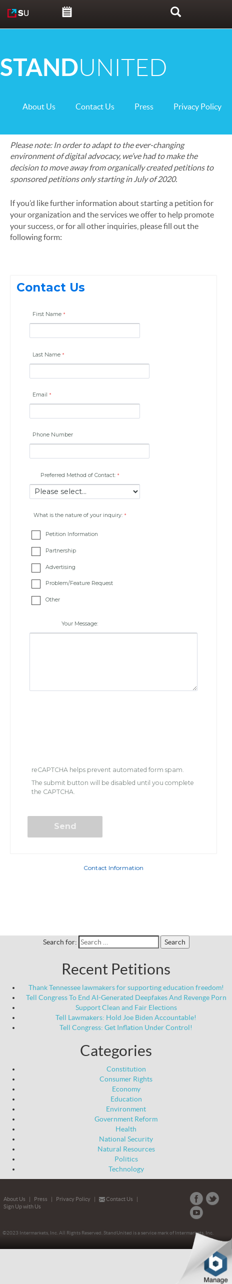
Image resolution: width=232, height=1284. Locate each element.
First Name (47, 314)
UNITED (83, 67)
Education (126, 1099)
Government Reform (126, 1119)
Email (40, 395)
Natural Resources (126, 1149)
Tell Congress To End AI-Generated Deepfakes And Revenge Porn (126, 998)
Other (53, 599)
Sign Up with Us (22, 1207)
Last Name (46, 355)
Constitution (126, 1069)
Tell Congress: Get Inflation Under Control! (126, 1028)
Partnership (61, 551)
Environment (126, 1109)
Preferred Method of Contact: (78, 475)
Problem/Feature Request (79, 583)
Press (144, 106)
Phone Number (52, 435)
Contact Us (95, 106)
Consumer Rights (126, 1079)
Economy (126, 1089)
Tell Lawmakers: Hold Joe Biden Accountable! (126, 1018)
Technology (126, 1169)
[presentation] (104, 730)
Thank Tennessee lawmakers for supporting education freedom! (126, 988)
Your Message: (80, 623)
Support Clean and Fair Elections (126, 1008)
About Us (39, 106)
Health (126, 1129)
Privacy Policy (198, 106)
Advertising (61, 567)
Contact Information (114, 868)
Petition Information (72, 534)
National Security (126, 1139)
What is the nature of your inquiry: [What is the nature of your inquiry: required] (78, 515)
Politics (126, 1159)
